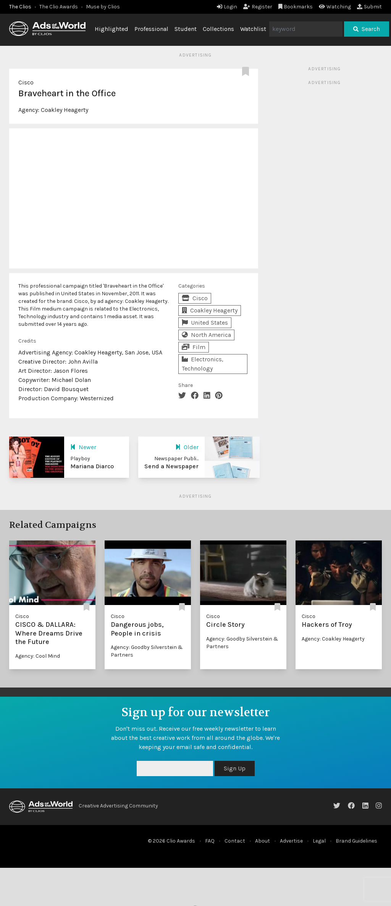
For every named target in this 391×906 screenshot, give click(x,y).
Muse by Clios (103, 6)
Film (193, 347)
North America (206, 334)
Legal (319, 841)
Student (185, 28)
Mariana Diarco (92, 466)
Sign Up (235, 768)
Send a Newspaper (171, 466)
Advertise (291, 841)
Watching (335, 6)
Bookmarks (295, 6)
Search (366, 28)
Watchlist (253, 28)
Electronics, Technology (202, 364)
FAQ (210, 841)
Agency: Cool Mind (37, 656)
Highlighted (111, 28)
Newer (83, 447)
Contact (235, 841)
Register (257, 6)
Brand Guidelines (356, 841)
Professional (151, 28)
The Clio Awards (58, 6)
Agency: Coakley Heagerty (333, 639)
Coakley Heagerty (64, 109)
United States (205, 322)
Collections (218, 28)
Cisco (26, 82)
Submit (369, 6)
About (262, 841)
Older (187, 447)
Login (227, 6)
